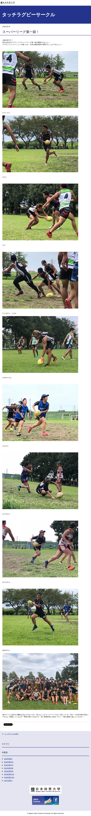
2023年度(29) (8, 762)
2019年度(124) (9, 774)
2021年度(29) (8, 768)
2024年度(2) (8, 759)
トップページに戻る (11, 734)
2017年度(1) (8, 780)
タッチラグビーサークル (28, 14)
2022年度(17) (8, 765)
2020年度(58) (8, 771)
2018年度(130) (9, 777)
